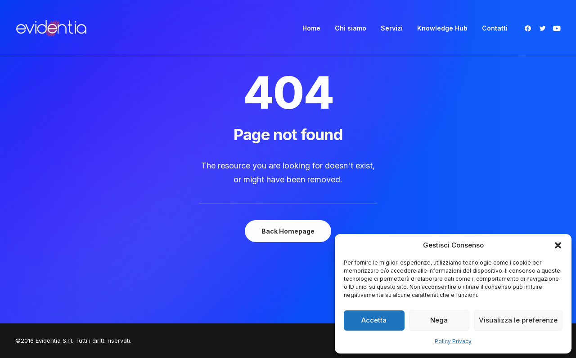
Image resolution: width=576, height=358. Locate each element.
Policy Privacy (453, 341)
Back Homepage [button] (288, 231)
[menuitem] (311, 28)
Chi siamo (350, 28)
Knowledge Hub (442, 28)
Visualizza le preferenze (518, 320)
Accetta (374, 320)
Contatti (495, 28)
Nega (439, 320)
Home (311, 28)
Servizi (392, 28)
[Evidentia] (51, 28)
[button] (558, 245)
